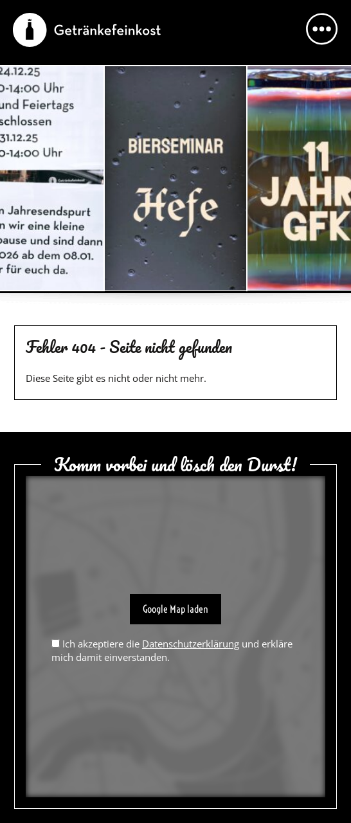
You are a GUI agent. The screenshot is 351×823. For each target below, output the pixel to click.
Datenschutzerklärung (190, 643)
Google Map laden (175, 608)
